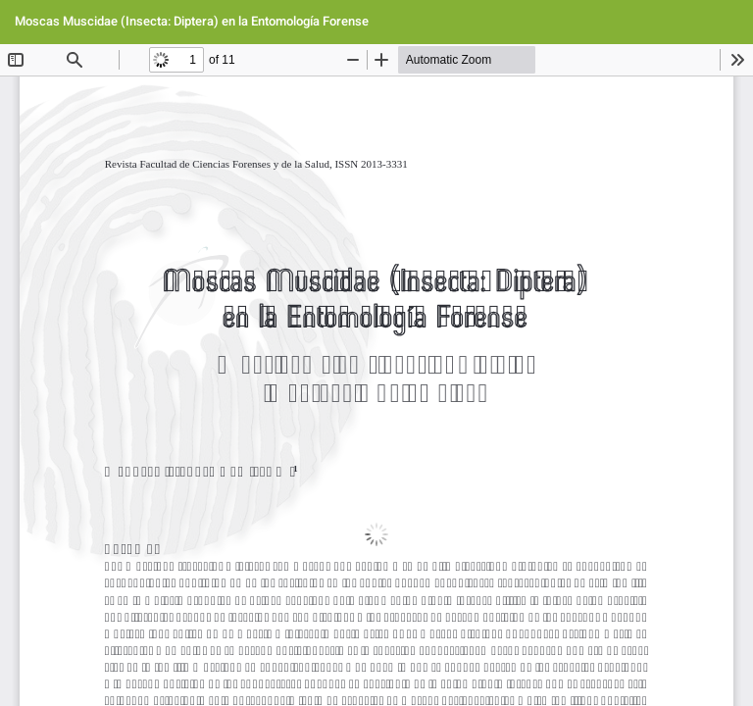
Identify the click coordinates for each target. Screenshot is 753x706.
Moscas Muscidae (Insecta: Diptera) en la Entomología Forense (192, 21)
